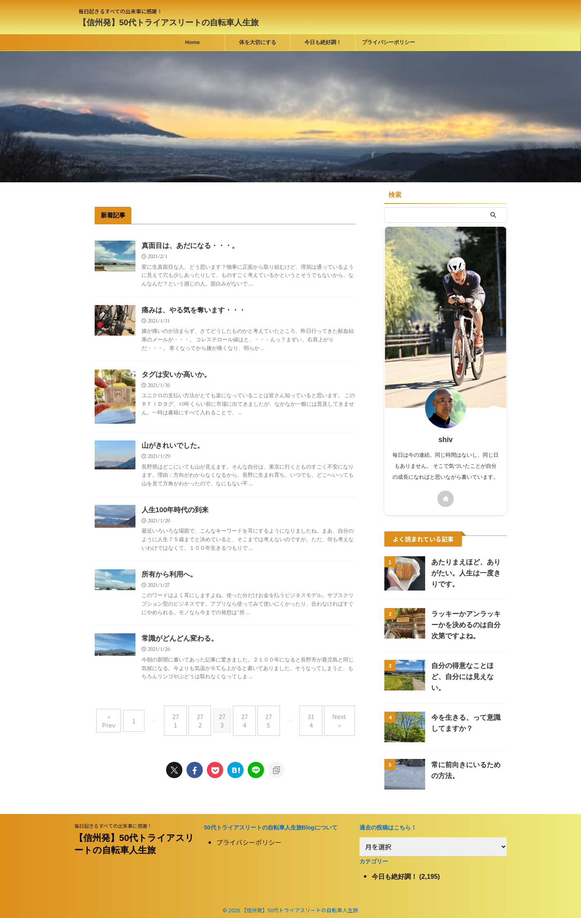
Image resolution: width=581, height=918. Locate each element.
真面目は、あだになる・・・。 (187, 245)
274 (244, 715)
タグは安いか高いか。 (174, 375)
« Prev (122, 715)
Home (192, 42)
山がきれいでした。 (171, 446)
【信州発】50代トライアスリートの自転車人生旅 (168, 22)
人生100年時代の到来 (173, 511)
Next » (328, 715)
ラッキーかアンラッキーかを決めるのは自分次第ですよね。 (468, 624)
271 (183, 715)
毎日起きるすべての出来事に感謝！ (113, 821)
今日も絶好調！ (323, 42)
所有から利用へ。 (168, 576)
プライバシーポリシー (388, 42)
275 (265, 715)
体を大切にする (257, 42)
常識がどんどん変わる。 (177, 640)
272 (203, 715)
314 (303, 715)
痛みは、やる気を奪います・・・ (190, 310)
